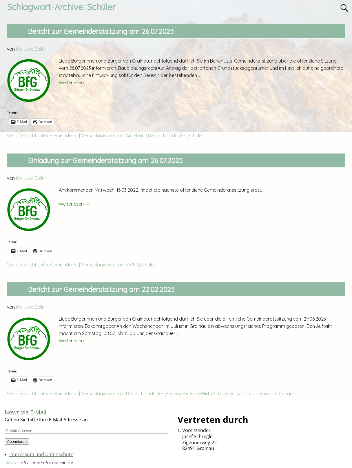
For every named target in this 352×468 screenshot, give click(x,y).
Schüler (195, 135)
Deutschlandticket (167, 135)
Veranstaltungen (277, 393)
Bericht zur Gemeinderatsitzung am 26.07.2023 (101, 31)
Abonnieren (17, 441)
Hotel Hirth (200, 393)
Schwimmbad (243, 393)
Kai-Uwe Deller (31, 49)
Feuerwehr (177, 393)
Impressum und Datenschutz (41, 454)
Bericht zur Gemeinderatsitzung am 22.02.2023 (101, 289)
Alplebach (136, 135)
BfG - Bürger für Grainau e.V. (47, 462)
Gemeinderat (64, 135)
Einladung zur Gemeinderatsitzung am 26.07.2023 (105, 160)
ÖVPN (132, 265)
